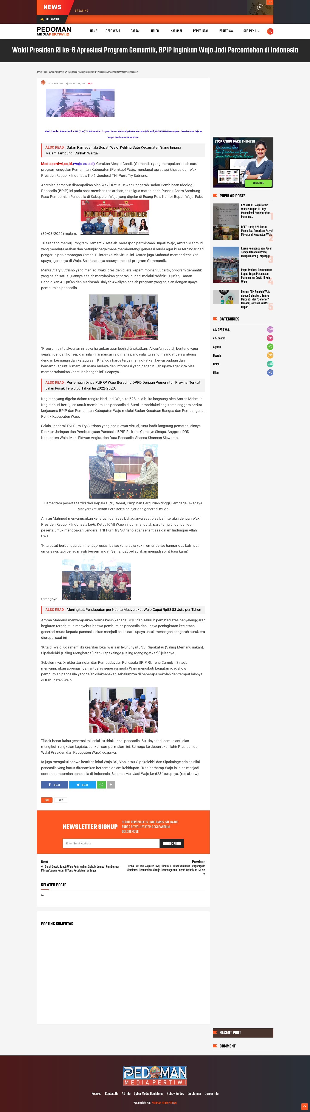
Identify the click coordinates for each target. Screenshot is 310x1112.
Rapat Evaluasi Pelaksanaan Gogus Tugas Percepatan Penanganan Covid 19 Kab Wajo (256, 276)
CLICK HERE (258, 183)
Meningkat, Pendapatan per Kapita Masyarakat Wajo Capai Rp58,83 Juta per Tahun (134, 609)
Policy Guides (175, 1094)
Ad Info (126, 1094)
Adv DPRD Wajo (221, 330)
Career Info (212, 1094)
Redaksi (96, 1094)
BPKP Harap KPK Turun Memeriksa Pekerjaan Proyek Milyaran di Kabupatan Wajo (257, 231)
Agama (217, 347)
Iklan (216, 373)
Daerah (217, 356)
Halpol (216, 364)
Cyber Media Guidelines (148, 1094)
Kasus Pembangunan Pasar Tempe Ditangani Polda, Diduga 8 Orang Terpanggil (256, 252)
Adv (61, 800)
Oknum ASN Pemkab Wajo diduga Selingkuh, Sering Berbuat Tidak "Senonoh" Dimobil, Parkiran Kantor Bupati (255, 299)
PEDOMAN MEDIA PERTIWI (164, 1103)
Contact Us (111, 1094)
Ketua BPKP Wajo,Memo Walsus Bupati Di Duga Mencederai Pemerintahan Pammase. (255, 211)
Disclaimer (194, 1094)
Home (93, 31)
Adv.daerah (219, 338)
